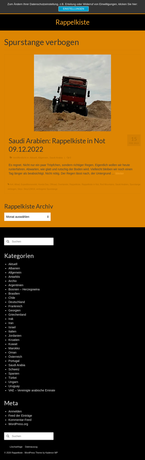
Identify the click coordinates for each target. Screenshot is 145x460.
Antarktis (14, 276)
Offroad (53, 184)
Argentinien (15, 285)
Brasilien (14, 293)
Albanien (14, 268)
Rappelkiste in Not (90, 184)
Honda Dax (43, 184)
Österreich (15, 356)
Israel (12, 327)
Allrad (17, 184)
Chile (11, 297)
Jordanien (15, 335)
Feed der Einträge (20, 415)
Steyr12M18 (29, 189)
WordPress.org (18, 424)
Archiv (12, 281)
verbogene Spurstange (46, 189)
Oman (12, 352)
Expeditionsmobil (29, 184)
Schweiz (13, 369)
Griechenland (17, 314)
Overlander (63, 184)
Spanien (13, 373)
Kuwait (12, 344)
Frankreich (15, 306)
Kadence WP (51, 453)
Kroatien (13, 340)
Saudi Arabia (56, 157)
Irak (10, 318)
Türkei (12, 377)
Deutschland (16, 302)
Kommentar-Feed (19, 419)
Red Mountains (107, 184)
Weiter (119, 173)
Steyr (20, 189)
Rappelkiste (72, 22)
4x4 (11, 184)
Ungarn (13, 382)
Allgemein (43, 157)
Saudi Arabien (121, 184)
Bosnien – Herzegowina (24, 289)
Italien (12, 331)
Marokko (14, 348)
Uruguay (14, 386)
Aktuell (33, 157)
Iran (11, 323)
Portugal (13, 361)
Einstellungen (73, 8)
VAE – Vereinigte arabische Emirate (31, 390)
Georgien (14, 310)
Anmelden (15, 411)
